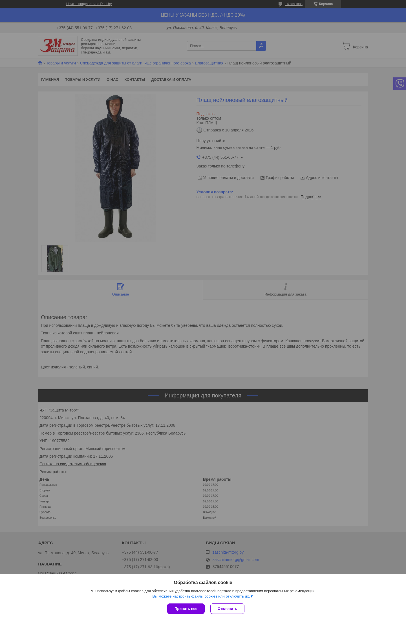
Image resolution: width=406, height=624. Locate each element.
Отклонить (227, 609)
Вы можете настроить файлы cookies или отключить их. (201, 596)
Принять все (186, 609)
